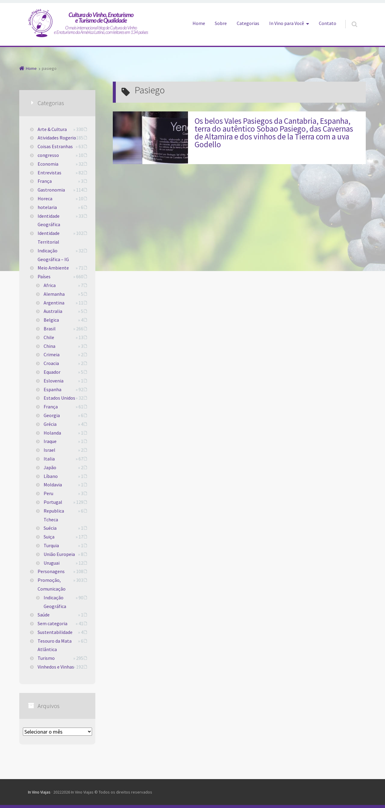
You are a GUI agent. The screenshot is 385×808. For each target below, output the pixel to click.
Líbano (51, 476)
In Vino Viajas (39, 792)
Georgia (52, 415)
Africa (50, 285)
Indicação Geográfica (55, 601)
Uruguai (52, 563)
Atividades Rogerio (57, 138)
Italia (49, 459)
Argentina (54, 303)
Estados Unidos (59, 398)
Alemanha (54, 294)
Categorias (248, 23)
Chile (49, 337)
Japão (50, 467)
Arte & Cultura (52, 129)
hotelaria (47, 207)
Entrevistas (49, 173)
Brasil (50, 329)
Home (198, 23)
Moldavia (53, 485)
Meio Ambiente (53, 268)
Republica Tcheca (54, 515)
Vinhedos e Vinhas (56, 667)
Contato (327, 23)
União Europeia (59, 554)
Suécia (50, 528)
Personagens (51, 571)
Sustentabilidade (55, 632)
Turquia (51, 545)
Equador (52, 372)
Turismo (46, 658)
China (49, 346)
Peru (48, 493)
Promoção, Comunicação (52, 584)
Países (44, 276)
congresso (48, 155)
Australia (53, 311)
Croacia (51, 363)
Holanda (52, 433)
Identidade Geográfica (49, 220)
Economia (48, 164)
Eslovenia (53, 381)
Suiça (49, 537)
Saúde (44, 615)
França (45, 181)
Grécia (50, 424)
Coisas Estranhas (55, 146)
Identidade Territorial (49, 237)
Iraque (50, 441)
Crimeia (52, 354)
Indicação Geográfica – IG (53, 255)
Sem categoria (52, 623)
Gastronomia (51, 190)
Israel (49, 450)
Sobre (221, 23)
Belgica (51, 320)
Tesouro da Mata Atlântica (55, 645)
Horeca (45, 198)
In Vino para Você (286, 23)
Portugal (53, 502)
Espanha (52, 389)
